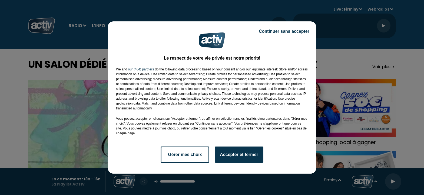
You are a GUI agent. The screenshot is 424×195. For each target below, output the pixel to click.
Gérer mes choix (185, 154)
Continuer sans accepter (284, 31)
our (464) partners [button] (141, 69)
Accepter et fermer (239, 154)
